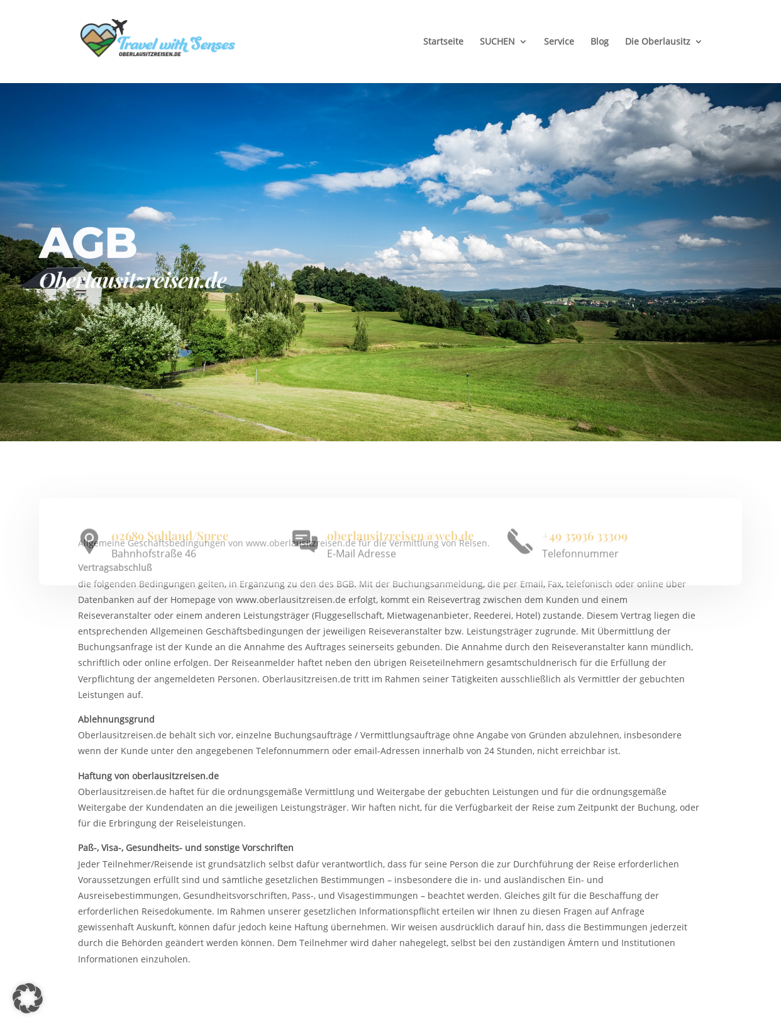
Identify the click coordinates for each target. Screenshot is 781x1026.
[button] (27, 998)
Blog (599, 41)
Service (559, 41)
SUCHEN (497, 41)
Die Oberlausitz (657, 41)
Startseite (443, 41)
